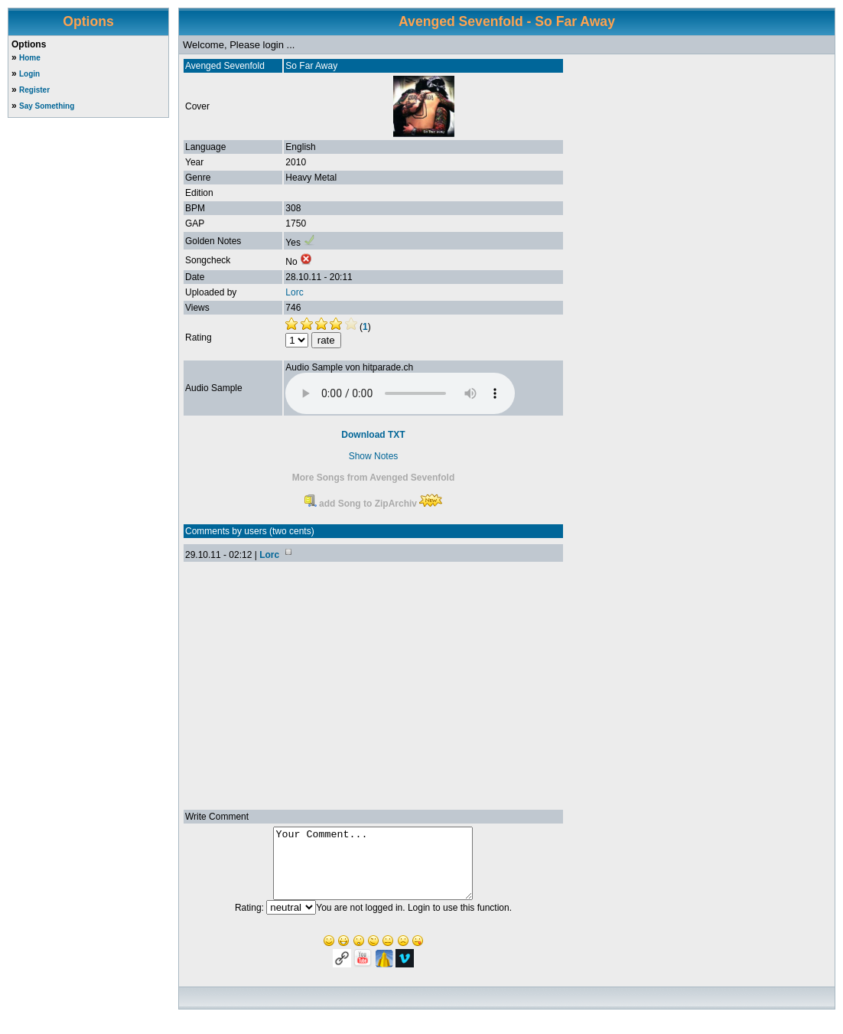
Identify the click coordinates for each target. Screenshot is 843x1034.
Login (29, 74)
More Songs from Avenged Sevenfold (373, 477)
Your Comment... (373, 870)
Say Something (46, 106)
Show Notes (374, 456)
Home (30, 58)
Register (34, 90)
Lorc (294, 292)
